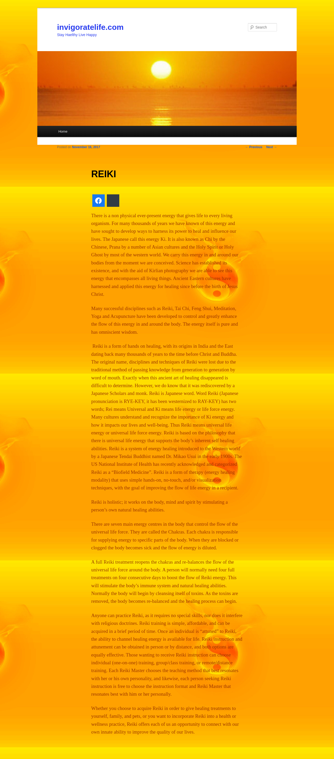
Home (62, 131)
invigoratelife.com (90, 27)
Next (271, 147)
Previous (253, 147)
